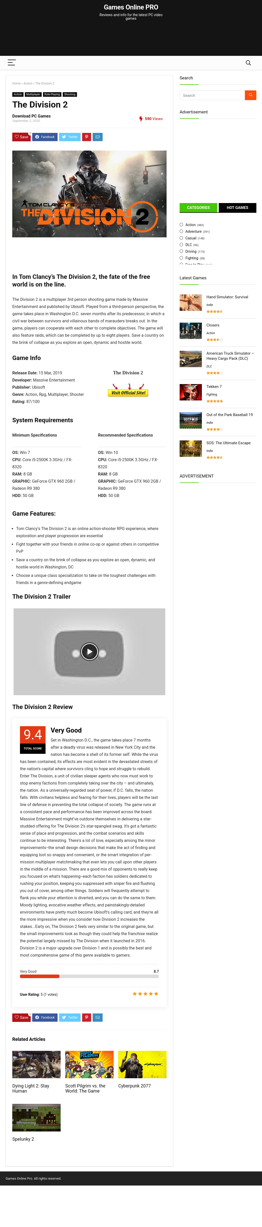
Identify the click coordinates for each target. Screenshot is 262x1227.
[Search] (248, 63)
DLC (188, 245)
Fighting (191, 258)
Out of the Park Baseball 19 (229, 414)
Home (16, 83)
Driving (190, 251)
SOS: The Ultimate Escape (228, 443)
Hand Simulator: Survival (227, 297)
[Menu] (12, 63)
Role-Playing (52, 94)
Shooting (69, 94)
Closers (213, 325)
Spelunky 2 (23, 1139)
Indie (209, 305)
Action (28, 83)
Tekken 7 (214, 386)
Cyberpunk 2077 (134, 1085)
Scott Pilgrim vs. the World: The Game (85, 1088)
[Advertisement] (131, 35)
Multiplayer (33, 94)
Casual (190, 238)
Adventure (193, 231)
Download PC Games (31, 116)
